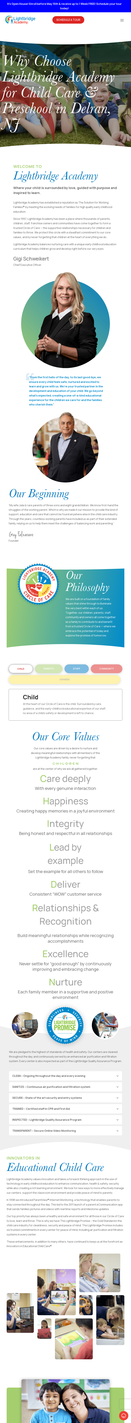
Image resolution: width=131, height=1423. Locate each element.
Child (20, 655)
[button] (123, 1415)
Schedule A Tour (68, 20)
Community (106, 655)
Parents (48, 655)
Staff (76, 655)
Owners (65, 665)
